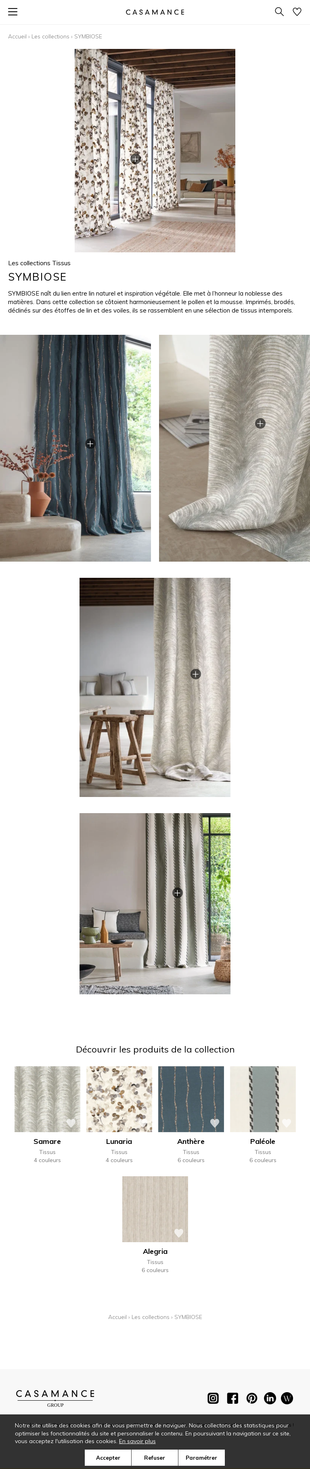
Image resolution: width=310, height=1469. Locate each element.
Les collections (50, 36)
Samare (47, 1141)
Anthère (191, 1141)
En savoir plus (137, 1441)
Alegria (155, 1251)
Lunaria (119, 1141)
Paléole (262, 1141)
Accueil (17, 36)
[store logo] (155, 12)
